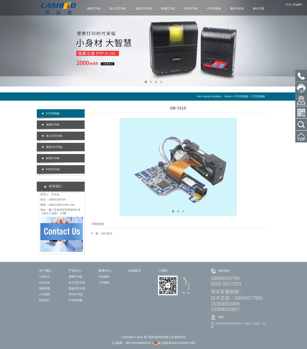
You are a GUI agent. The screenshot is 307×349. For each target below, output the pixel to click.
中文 (288, 4)
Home (227, 96)
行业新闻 (103, 276)
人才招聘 (44, 294)
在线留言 (134, 270)
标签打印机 (168, 8)
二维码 (162, 270)
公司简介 (44, 276)
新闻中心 (104, 270)
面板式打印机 (143, 8)
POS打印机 (191, 8)
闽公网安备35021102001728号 (175, 342)
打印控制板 (214, 8)
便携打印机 (94, 8)
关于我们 (45, 270)
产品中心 (75, 270)
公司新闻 (103, 282)
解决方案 (258, 8)
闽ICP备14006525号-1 (139, 342)
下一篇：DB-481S (101, 233)
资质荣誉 (44, 288)
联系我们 (44, 300)
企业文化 (44, 282)
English (297, 4)
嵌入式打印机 (118, 8)
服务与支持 (237, 8)
